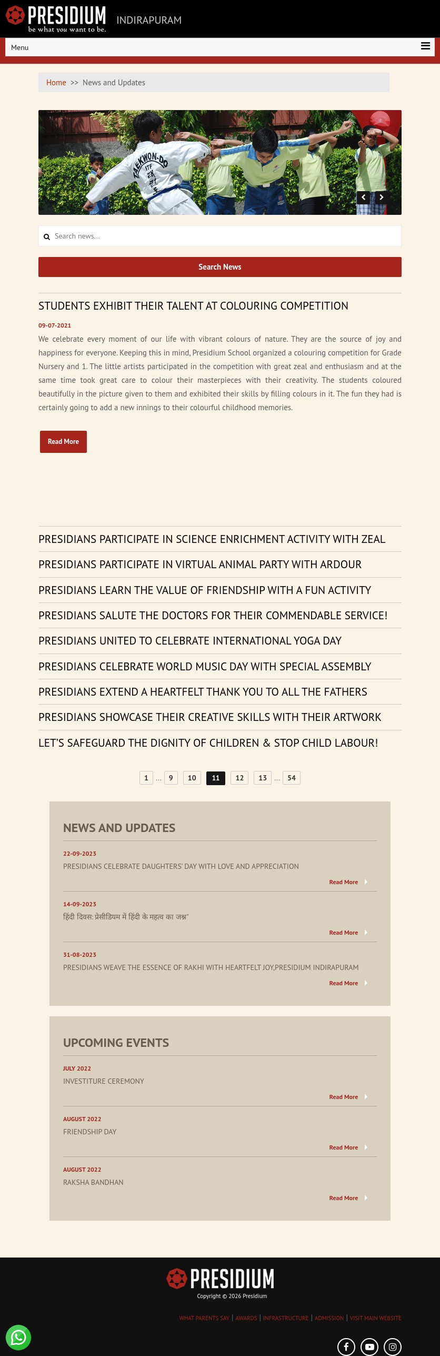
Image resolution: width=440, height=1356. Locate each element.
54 (291, 778)
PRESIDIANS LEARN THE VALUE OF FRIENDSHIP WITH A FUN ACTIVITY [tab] (204, 590)
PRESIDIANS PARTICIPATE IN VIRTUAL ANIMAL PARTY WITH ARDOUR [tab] (200, 564)
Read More (63, 441)
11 (216, 778)
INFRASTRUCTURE (285, 1318)
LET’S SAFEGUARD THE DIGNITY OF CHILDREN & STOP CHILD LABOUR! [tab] (208, 743)
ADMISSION (329, 1318)
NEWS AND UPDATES (119, 827)
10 (192, 778)
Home (56, 82)
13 (262, 778)
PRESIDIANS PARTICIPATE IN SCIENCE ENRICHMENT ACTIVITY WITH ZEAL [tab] (212, 539)
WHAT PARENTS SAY (204, 1318)
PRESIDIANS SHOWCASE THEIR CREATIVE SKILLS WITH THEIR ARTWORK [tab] (210, 717)
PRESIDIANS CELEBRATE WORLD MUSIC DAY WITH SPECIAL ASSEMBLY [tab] (205, 666)
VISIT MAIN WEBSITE (376, 1318)
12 (239, 778)
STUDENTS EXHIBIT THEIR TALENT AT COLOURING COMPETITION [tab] (193, 306)
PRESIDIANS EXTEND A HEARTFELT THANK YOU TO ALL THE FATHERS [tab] (202, 692)
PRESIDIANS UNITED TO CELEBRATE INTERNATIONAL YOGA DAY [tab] (190, 641)
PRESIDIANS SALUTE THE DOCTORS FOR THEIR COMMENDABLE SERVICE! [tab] (212, 615)
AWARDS (246, 1318)
